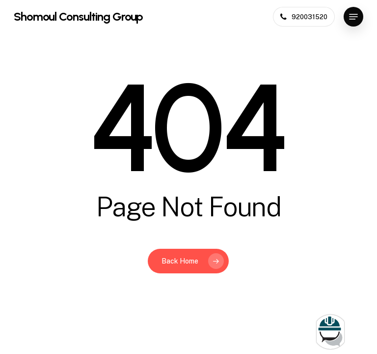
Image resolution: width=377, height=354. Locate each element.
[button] (353, 17)
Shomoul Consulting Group (78, 17)
